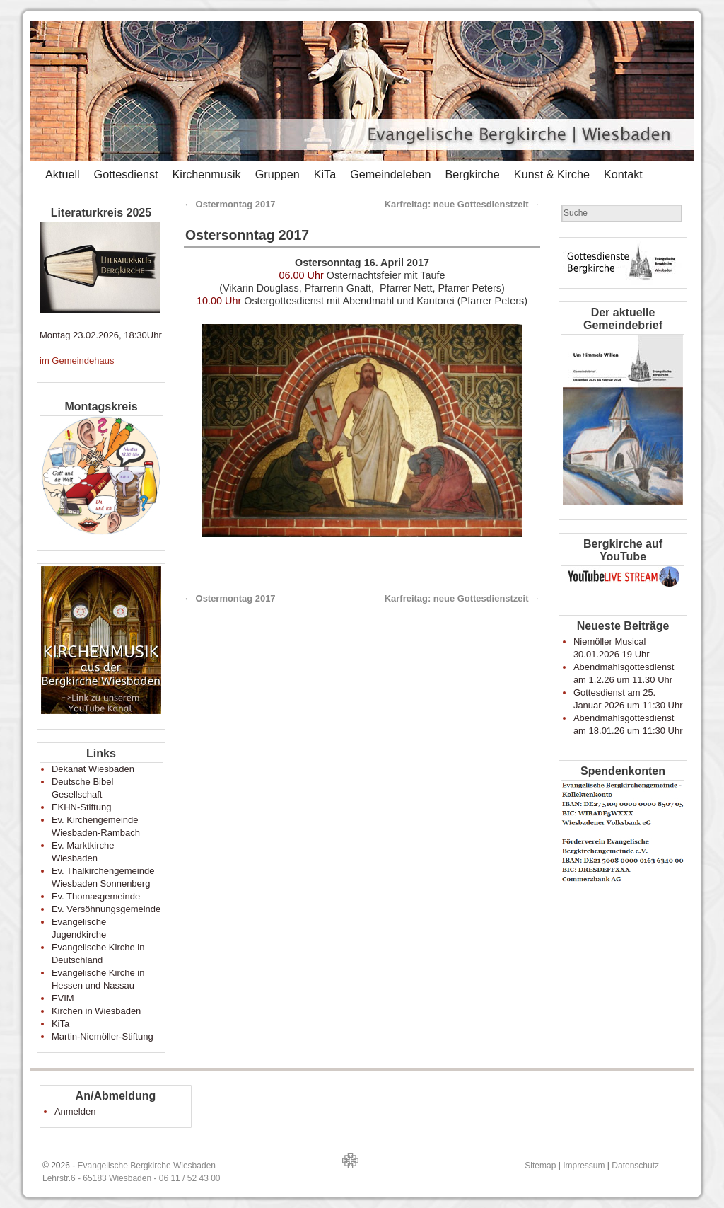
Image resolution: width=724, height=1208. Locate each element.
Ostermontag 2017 (230, 204)
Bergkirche (472, 174)
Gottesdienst (126, 174)
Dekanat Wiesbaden (93, 769)
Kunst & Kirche (552, 174)
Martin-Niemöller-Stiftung (102, 1036)
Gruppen (277, 174)
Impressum (584, 1165)
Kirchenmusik (206, 174)
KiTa (325, 174)
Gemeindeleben (390, 174)
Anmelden (75, 1111)
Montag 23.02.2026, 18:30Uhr (101, 335)
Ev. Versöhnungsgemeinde (106, 909)
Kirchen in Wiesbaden (96, 1011)
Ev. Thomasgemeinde (96, 896)
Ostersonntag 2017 (247, 235)
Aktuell (62, 174)
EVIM (63, 998)
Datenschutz (635, 1165)
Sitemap (540, 1165)
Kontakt (623, 174)
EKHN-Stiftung (82, 807)
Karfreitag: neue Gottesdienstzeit (462, 204)
